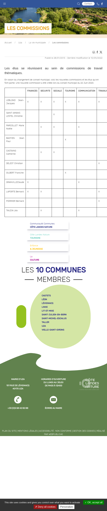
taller (45, 322)
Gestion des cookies (84, 431)
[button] (4, 3)
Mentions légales (27, 431)
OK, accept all (93, 502)
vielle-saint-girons (53, 330)
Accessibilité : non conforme (55, 431)
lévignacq (47, 303)
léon (44, 299)
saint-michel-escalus (54, 318)
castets (46, 295)
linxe (45, 307)
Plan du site (9, 431)
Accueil (8, 43)
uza (44, 326)
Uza (20, 43)
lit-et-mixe (48, 311)
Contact (88, 4)
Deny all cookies (45, 507)
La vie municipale (37, 43)
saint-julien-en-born (54, 314)
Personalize (66, 507)
